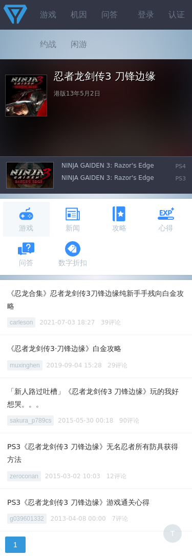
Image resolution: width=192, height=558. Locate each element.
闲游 (79, 44)
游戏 (48, 14)
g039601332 (27, 518)
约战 (48, 44)
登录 (146, 14)
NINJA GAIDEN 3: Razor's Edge (107, 165)
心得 (166, 219)
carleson (21, 322)
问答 (109, 14)
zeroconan (24, 476)
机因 (79, 14)
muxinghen (25, 365)
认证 (176, 14)
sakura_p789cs (30, 420)
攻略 (119, 219)
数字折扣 (72, 254)
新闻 (73, 219)
